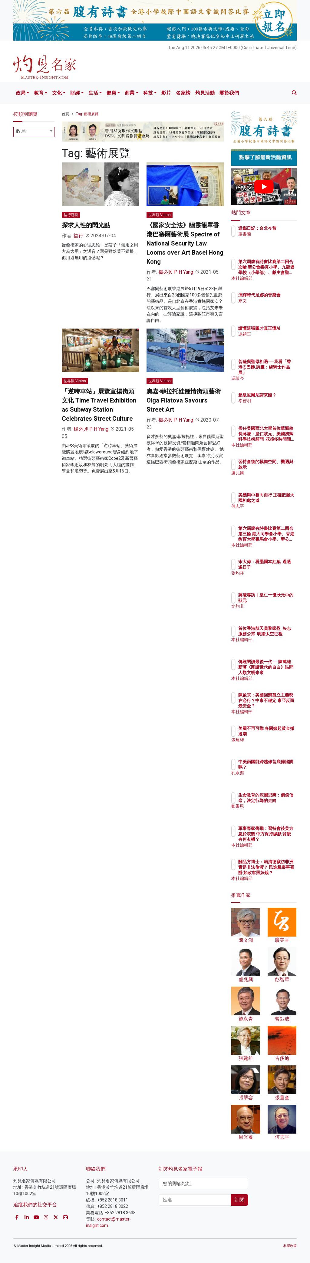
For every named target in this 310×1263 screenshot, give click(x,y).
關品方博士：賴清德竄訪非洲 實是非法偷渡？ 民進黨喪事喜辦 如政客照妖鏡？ (279, 872)
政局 (20, 93)
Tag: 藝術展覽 (87, 114)
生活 (93, 93)
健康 (111, 93)
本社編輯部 (275, 278)
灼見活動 (205, 93)
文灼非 (271, 611)
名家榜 (183, 93)
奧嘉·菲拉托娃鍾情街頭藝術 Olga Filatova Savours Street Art (184, 400)
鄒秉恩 (271, 811)
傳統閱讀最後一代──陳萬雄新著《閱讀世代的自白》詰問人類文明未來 (279, 672)
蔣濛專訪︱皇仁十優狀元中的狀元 (279, 600)
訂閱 (239, 1200)
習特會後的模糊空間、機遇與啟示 (279, 467)
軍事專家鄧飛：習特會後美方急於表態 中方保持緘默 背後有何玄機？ (279, 839)
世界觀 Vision (159, 215)
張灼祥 (271, 578)
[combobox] (33, 132)
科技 (148, 93)
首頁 (65, 114)
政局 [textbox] (21, 131)
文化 (57, 93)
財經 (75, 93)
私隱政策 (290, 1246)
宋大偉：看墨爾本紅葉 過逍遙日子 (279, 567)
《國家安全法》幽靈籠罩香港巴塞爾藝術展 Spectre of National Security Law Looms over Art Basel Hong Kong (185, 243)
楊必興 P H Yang (175, 272)
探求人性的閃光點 (86, 225)
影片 (166, 93)
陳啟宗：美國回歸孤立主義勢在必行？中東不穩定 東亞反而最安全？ (279, 706)
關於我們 (229, 93)
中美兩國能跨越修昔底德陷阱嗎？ (279, 767)
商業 (129, 93)
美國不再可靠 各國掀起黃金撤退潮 (279, 734)
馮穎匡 (271, 339)
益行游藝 (71, 215)
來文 (269, 306)
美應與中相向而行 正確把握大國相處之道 (279, 500)
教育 (39, 93)
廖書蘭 (271, 239)
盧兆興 (271, 478)
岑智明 (271, 406)
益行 (78, 236)
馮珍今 (271, 378)
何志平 (271, 511)
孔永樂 (271, 778)
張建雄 (271, 745)
